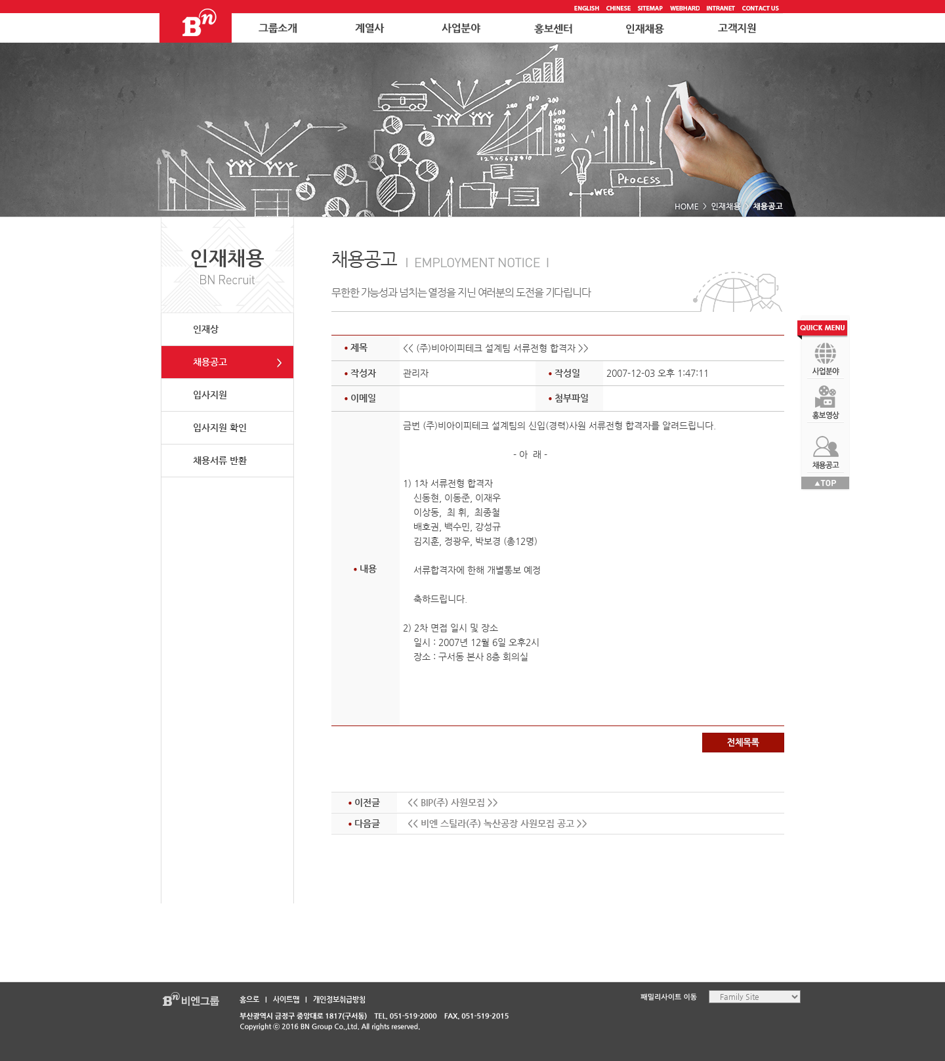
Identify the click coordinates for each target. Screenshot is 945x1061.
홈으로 (249, 999)
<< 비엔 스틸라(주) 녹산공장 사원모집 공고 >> (497, 823)
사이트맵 (286, 999)
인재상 (206, 329)
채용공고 (210, 362)
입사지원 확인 (220, 427)
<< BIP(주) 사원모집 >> (453, 802)
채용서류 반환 (220, 460)
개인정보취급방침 (339, 999)
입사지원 (210, 394)
